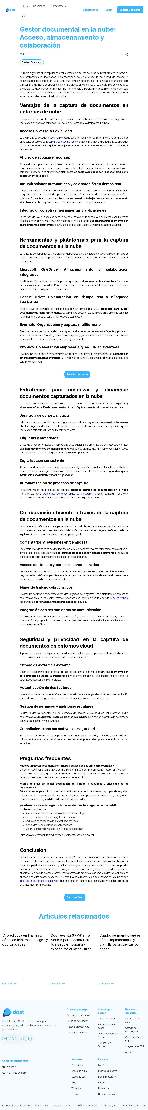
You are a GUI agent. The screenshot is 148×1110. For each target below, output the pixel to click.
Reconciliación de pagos (107, 1026)
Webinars (76, 1088)
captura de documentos (61, 141)
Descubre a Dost (106, 1094)
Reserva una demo (107, 1070)
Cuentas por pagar (77, 1009)
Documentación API (108, 1076)
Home (25, 6)
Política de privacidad (87, 1105)
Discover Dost (75, 897)
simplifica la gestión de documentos (39, 880)
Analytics (129, 1052)
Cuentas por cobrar (105, 1011)
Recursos (76, 1059)
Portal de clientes (106, 1018)
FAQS (101, 1065)
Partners (102, 1082)
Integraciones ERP (134, 1046)
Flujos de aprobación (77, 1020)
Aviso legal (109, 1105)
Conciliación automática (79, 1015)
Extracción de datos (132, 1020)
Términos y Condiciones (133, 1105)
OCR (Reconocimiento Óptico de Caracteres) (68, 493)
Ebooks (75, 1094)
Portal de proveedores (78, 1032)
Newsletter (103, 1088)
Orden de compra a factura (108, 1035)
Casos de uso (78, 1076)
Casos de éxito (79, 1070)
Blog (73, 1082)
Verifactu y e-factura (105, 1044)
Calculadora (77, 1065)
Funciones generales (131, 1011)
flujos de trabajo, (119, 598)
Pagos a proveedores (78, 1026)
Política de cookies (61, 1105)
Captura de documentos (131, 1029)
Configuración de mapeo (134, 1039)
